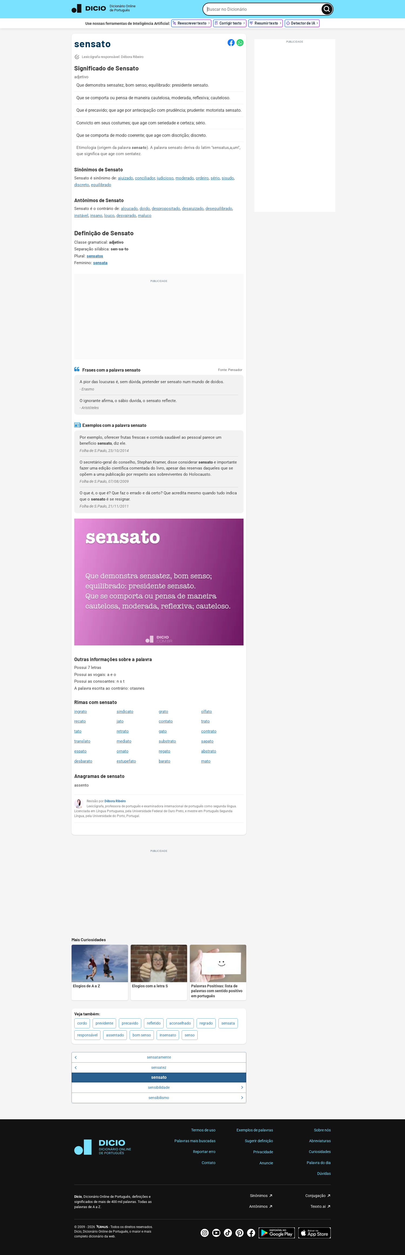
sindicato (125, 711)
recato (80, 721)
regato (164, 751)
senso (190, 1035)
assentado (115, 1035)
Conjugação (315, 1195)
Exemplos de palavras (255, 1130)
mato (206, 761)
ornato (123, 751)
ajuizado (125, 178)
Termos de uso (203, 1130)
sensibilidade (195, 1087)
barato (164, 761)
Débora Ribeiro (115, 801)
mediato (124, 741)
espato (80, 751)
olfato (206, 711)
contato (166, 721)
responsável (87, 1035)
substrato (167, 741)
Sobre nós (322, 1130)
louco (109, 215)
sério (215, 178)
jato (120, 721)
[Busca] (327, 9)
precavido (130, 1023)
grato (163, 711)
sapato (207, 741)
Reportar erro (204, 1151)
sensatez (120, 1067)
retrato (123, 731)
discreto (81, 184)
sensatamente (123, 1057)
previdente (104, 1023)
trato (205, 721)
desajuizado (193, 208)
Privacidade (263, 1152)
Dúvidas (324, 1173)
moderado (185, 178)
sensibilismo (195, 1098)
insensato (168, 1035)
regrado (206, 1023)
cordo (82, 1023)
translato (82, 741)
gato (163, 731)
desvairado (126, 215)
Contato (208, 1163)
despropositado (166, 208)
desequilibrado (218, 208)
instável (81, 215)
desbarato (83, 761)
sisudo (228, 178)
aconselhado (180, 1023)
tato (78, 731)
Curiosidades (320, 1151)
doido (145, 208)
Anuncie (266, 1163)
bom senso (142, 1035)
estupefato (126, 761)
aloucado (129, 208)
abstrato (208, 751)
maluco (144, 215)
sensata (100, 262)
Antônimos (258, 1206)
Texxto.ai (318, 1206)
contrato (209, 731)
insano (96, 215)
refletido (154, 1023)
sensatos (95, 256)
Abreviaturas (320, 1141)
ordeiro (202, 178)
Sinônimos (259, 1195)
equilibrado (101, 184)
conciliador (145, 178)
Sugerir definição (259, 1141)
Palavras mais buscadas (194, 1141)
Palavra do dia (319, 1163)
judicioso (165, 178)
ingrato (80, 711)
